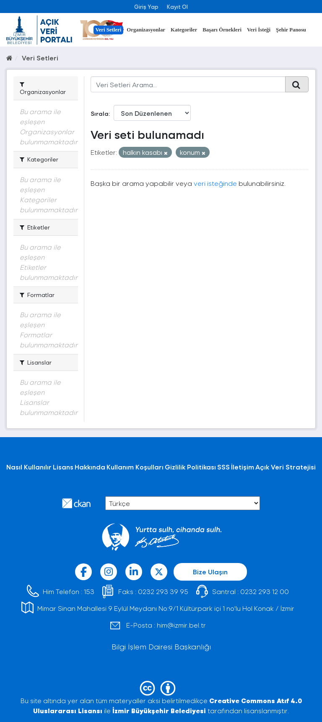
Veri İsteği (258, 30)
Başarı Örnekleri (222, 30)
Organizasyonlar (146, 30)
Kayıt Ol (177, 6)
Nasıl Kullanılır (29, 466)
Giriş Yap (146, 6)
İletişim (242, 466)
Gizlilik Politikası (190, 466)
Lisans (63, 466)
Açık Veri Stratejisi (285, 466)
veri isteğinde (215, 183)
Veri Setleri (109, 30)
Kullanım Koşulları (135, 466)
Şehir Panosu (291, 30)
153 (89, 591)
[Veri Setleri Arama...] (188, 84)
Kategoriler (184, 30)
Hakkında (90, 466)
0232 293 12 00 (264, 591)
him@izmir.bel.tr (181, 624)
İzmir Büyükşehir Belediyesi (159, 710)
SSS (223, 466)
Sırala (100, 113)
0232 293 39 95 (163, 591)
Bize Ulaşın (210, 571)
